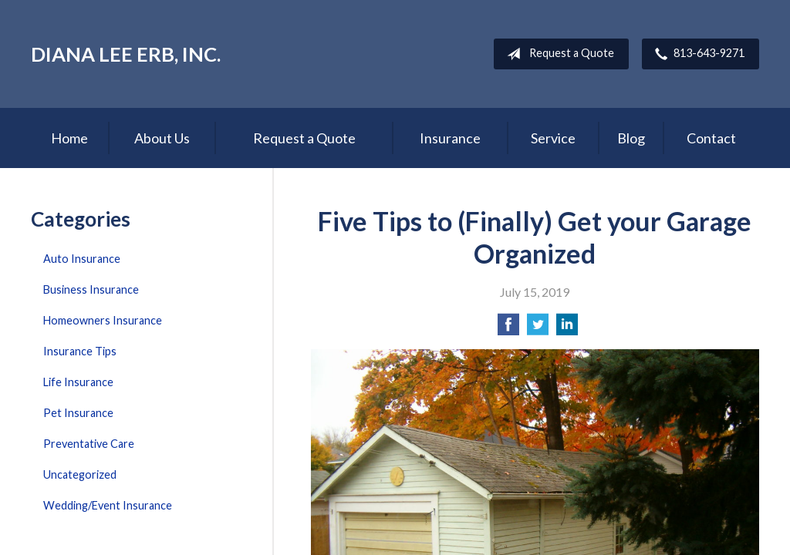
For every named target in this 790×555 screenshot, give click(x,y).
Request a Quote (557, 54)
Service (553, 138)
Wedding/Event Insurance (107, 505)
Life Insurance (78, 381)
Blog (631, 138)
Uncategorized (79, 474)
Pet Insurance (78, 412)
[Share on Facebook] (508, 328)
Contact (711, 138)
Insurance (450, 138)
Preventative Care (88, 443)
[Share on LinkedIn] (567, 328)
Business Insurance (91, 289)
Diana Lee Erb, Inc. (126, 54)
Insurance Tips (79, 351)
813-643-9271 (696, 54)
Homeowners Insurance (102, 320)
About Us (162, 138)
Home (69, 138)
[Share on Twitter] (538, 328)
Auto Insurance (81, 258)
